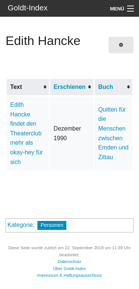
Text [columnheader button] (16, 87)
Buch (105, 87)
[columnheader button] (72, 87)
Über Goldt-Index (69, 268)
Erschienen (70, 87)
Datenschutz (69, 261)
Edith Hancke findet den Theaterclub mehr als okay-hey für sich (26, 133)
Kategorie (20, 225)
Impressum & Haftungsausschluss (69, 275)
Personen (51, 225)
